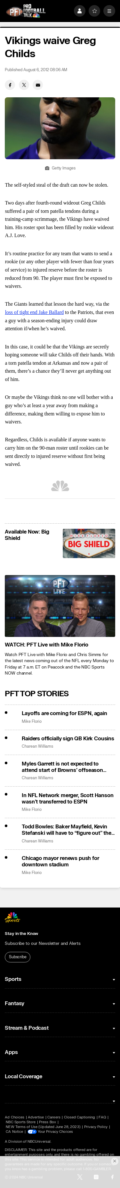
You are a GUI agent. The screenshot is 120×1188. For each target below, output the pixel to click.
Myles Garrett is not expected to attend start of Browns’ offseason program (62, 767)
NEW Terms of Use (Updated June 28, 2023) (43, 1126)
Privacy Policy (96, 1126)
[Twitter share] (24, 85)
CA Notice (14, 1131)
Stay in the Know (21, 933)
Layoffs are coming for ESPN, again (64, 713)
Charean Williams (37, 746)
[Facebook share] (10, 85)
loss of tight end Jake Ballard (34, 312)
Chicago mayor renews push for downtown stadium (60, 861)
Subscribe (18, 957)
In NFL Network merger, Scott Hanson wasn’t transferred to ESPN (67, 798)
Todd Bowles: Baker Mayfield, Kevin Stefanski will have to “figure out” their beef (68, 830)
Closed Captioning (79, 1117)
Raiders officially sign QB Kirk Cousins (68, 739)
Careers (53, 1117)
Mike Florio (31, 721)
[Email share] (38, 85)
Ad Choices (14, 1117)
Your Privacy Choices (55, 1132)
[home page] (26, 11)
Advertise (36, 1117)
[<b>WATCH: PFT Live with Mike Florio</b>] (60, 606)
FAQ (102, 1117)
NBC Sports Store (21, 1122)
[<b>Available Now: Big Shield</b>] (89, 543)
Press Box (47, 1122)
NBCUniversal (39, 1141)
